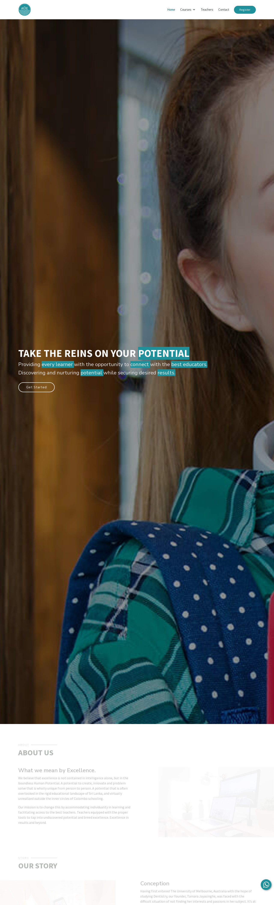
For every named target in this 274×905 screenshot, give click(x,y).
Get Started (38, 386)
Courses (185, 9)
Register (244, 10)
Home (171, 9)
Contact (223, 9)
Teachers (207, 9)
